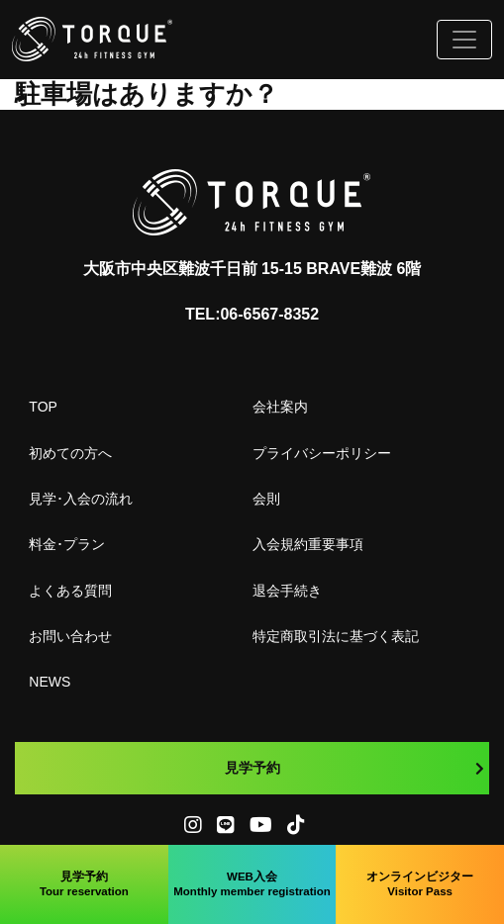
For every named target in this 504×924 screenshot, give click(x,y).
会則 (266, 499)
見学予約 (355, 768)
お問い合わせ (70, 636)
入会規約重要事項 (307, 544)
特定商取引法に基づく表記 (335, 636)
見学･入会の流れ (81, 499)
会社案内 (280, 407)
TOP (43, 407)
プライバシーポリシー (321, 453)
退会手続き (287, 591)
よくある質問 (70, 591)
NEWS (49, 682)
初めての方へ (70, 453)
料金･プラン (67, 544)
